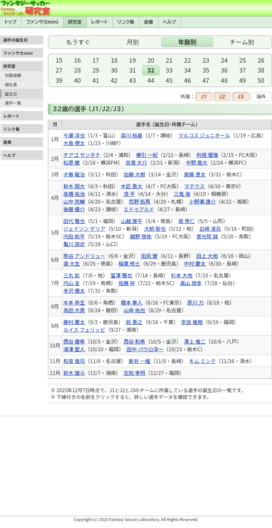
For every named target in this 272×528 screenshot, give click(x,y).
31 (132, 70)
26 (261, 60)
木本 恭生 (74, 302)
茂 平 (129, 194)
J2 (222, 96)
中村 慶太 (195, 263)
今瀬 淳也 (74, 135)
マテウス (194, 186)
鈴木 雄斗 (74, 373)
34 (187, 70)
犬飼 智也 (155, 228)
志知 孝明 (134, 373)
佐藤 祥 (126, 283)
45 (169, 80)
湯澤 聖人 (74, 349)
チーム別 (242, 41)
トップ (10, 21)
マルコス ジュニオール (204, 135)
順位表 (11, 85)
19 (132, 60)
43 (132, 80)
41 (95, 80)
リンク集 (125, 21)
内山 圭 (71, 283)
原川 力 (195, 302)
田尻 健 (149, 256)
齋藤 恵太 (195, 174)
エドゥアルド (139, 209)
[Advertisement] (21, 264)
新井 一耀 (139, 361)
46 (187, 80)
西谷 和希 (134, 341)
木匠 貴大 (131, 186)
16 (77, 60)
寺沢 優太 (74, 290)
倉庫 (148, 21)
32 (151, 70)
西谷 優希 (74, 341)
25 (242, 60)
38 (261, 70)
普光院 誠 (207, 236)
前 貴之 (134, 322)
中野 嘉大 (197, 162)
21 (169, 60)
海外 (261, 96)
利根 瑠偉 (207, 155)
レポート (99, 21)
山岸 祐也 (134, 310)
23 (206, 60)
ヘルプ (169, 21)
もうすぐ (78, 41)
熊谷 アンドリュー (84, 256)
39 (59, 80)
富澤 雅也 (121, 275)
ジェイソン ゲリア (84, 228)
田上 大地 (207, 256)
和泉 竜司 (74, 361)
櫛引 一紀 (147, 155)
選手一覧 (13, 103)
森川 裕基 (131, 135)
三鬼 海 (182, 194)
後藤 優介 (74, 209)
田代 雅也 (74, 221)
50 (261, 80)
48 (224, 80)
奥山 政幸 (191, 283)
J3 (241, 96)
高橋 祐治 (74, 194)
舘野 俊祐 (141, 236)
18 (114, 60)
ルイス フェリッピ (84, 329)
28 (77, 70)
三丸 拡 (71, 275)
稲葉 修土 (129, 263)
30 (114, 70)
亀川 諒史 (74, 244)
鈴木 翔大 (74, 186)
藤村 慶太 (74, 322)
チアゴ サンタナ (81, 155)
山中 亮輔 (74, 201)
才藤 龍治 (74, 174)
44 (151, 80)
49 (242, 80)
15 (59, 60)
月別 (133, 41)
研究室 (75, 21)
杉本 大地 (182, 275)
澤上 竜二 (195, 341)
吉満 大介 (136, 162)
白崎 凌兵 (210, 228)
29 (95, 70)
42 (114, 80)
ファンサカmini (42, 21)
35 (206, 70)
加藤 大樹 (134, 174)
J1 (204, 96)
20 (151, 60)
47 (206, 80)
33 (169, 70)
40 (77, 80)
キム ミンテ (202, 361)
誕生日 (11, 94)
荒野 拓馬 (139, 201)
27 (59, 70)
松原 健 (71, 162)
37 (242, 70)
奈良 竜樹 (192, 322)
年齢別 (187, 41)
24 (224, 60)
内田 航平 (74, 236)
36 (224, 70)
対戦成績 (13, 75)
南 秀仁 (186, 221)
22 (187, 60)
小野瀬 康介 (202, 201)
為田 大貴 (74, 310)
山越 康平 (131, 221)
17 (95, 60)
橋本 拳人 (131, 302)
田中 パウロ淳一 (145, 349)
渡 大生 (71, 263)
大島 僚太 (74, 143)
